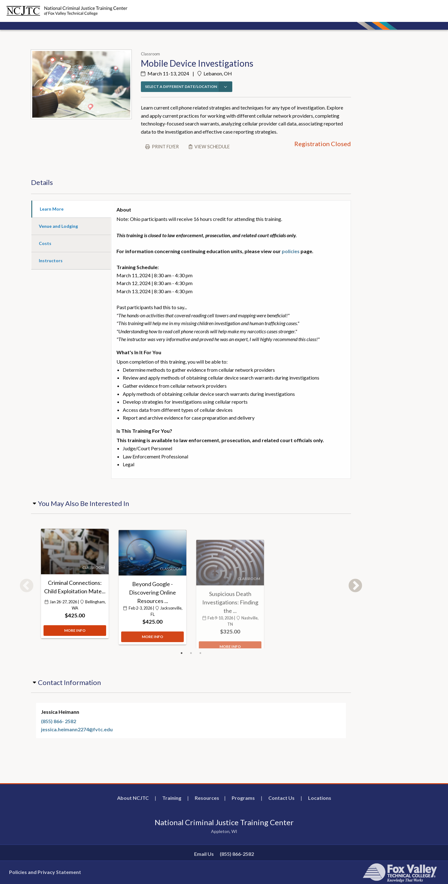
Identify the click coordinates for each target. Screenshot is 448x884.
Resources (207, 798)
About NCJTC (133, 798)
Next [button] (355, 586)
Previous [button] (26, 586)
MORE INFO (74, 634)
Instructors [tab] (51, 260)
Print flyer (165, 146)
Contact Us (281, 798)
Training (171, 798)
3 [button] (200, 653)
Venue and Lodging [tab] (58, 226)
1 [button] (181, 653)
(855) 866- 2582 (58, 721)
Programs (243, 798)
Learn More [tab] (52, 209)
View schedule (212, 146)
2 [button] (191, 653)
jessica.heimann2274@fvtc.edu (77, 729)
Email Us (204, 854)
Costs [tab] (45, 243)
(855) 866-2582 (237, 854)
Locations (319, 798)
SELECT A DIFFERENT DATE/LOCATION (181, 86)
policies (291, 251)
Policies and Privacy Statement (45, 872)
